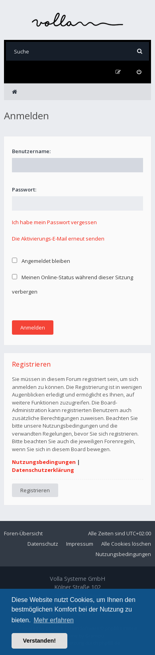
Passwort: (24, 189)
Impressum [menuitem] (79, 543)
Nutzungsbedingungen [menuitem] (123, 554)
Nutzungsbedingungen (44, 462)
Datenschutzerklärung (43, 469)
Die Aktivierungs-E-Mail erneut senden (58, 238)
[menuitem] (139, 72)
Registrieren (35, 490)
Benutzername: (31, 151)
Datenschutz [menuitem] (42, 543)
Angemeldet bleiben (41, 260)
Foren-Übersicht (23, 533)
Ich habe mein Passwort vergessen (54, 222)
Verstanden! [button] (39, 640)
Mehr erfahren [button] (53, 620)
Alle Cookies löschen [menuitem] (126, 543)
